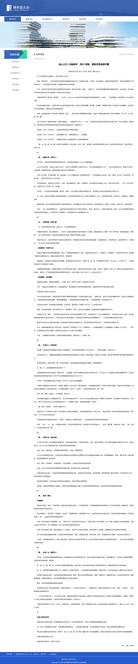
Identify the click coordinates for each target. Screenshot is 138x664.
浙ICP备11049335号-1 (69, 659)
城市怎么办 (123, 54)
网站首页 (12, 19)
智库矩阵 (99, 19)
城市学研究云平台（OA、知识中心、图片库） (31, 654)
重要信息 (29, 19)
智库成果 (82, 19)
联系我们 (53, 654)
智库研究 (65, 19)
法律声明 (9, 654)
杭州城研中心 (47, 19)
